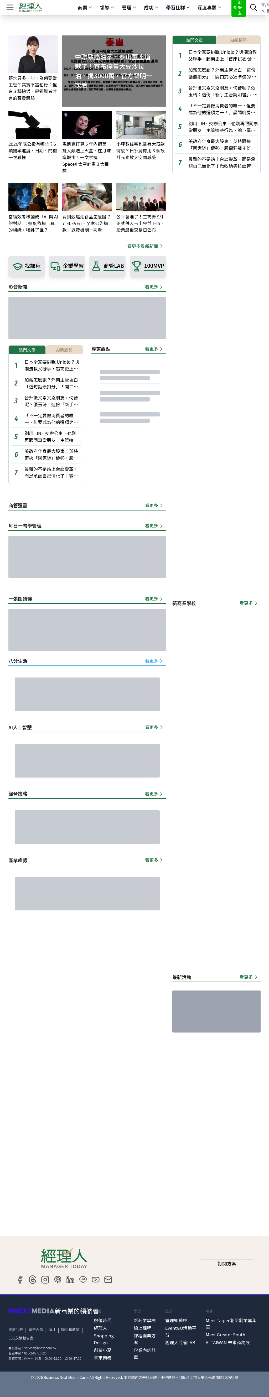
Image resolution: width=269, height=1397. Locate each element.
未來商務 (102, 1357)
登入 (263, 7)
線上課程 (142, 1328)
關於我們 (15, 1329)
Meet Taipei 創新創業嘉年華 (231, 1323)
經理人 (100, 1328)
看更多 (154, 286)
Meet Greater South (225, 1334)
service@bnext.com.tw (40, 1348)
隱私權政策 (70, 1329)
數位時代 (102, 1320)
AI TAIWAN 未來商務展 (228, 1342)
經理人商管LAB (180, 1342)
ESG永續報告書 (21, 1338)
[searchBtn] (253, 7)
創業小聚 (102, 1350)
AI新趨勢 (64, 350)
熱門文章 (27, 350)
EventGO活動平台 (180, 1331)
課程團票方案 (145, 1338)
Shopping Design (103, 1338)
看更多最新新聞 (145, 246)
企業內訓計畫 (145, 1353)
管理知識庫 (176, 1320)
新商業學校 (145, 1320)
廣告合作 (35, 1329)
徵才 (52, 1329)
